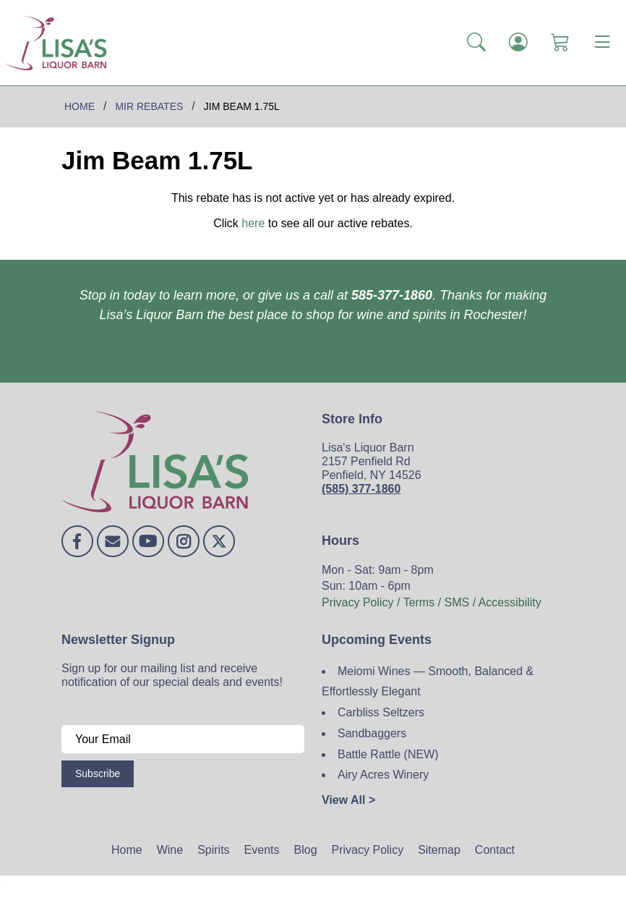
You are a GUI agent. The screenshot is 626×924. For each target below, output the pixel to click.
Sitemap (439, 850)
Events (262, 850)
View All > (348, 800)
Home (126, 850)
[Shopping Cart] (560, 43)
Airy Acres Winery (383, 774)
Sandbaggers (372, 733)
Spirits (213, 850)
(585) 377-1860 (361, 489)
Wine (170, 850)
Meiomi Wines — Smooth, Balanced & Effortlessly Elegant (427, 681)
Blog (305, 850)
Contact (495, 850)
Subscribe (97, 773)
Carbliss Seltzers (381, 712)
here (253, 223)
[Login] (518, 43)
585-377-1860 (391, 295)
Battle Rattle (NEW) (388, 754)
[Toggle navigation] (602, 42)
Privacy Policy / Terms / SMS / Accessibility (431, 602)
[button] (476, 43)
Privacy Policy (368, 850)
